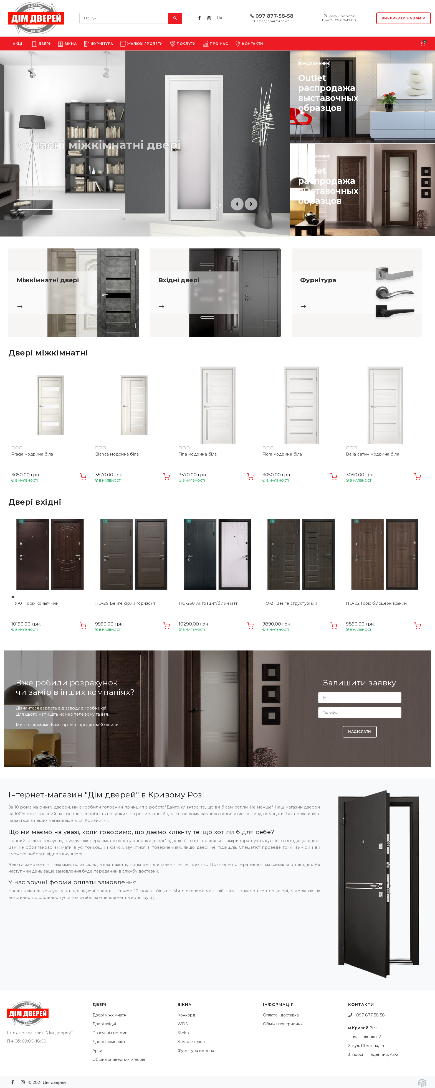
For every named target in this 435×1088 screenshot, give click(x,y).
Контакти (249, 44)
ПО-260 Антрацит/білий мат (208, 603)
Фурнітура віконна (196, 1050)
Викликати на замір (403, 18)
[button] (237, 204)
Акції (18, 44)
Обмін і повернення (283, 1023)
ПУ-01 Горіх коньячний (35, 603)
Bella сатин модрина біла (372, 454)
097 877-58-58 (271, 16)
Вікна (67, 44)
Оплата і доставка (281, 1015)
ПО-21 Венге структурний (289, 603)
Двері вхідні (104, 1023)
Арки (97, 1050)
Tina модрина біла (198, 454)
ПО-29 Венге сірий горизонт (125, 603)
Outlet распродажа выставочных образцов (328, 93)
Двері (40, 44)
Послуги (183, 44)
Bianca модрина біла (117, 454)
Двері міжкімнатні (109, 1015)
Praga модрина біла (32, 454)
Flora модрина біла (282, 454)
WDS (183, 1023)
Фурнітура (98, 44)
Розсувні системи (110, 1032)
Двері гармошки (108, 1041)
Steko (183, 1032)
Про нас (215, 44)
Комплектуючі (192, 1041)
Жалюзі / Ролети (141, 44)
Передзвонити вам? (271, 21)
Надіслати (359, 731)
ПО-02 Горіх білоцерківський (376, 603)
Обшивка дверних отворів (118, 1059)
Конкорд (186, 1015)
